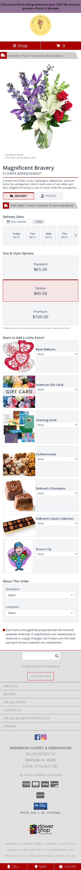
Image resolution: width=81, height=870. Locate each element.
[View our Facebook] (37, 739)
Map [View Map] (40, 866)
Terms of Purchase (41, 855)
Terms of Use (67, 855)
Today (38, 221)
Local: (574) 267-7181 (40, 766)
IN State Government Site (55, 849)
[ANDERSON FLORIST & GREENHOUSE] (40, 36)
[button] (40, 806)
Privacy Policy (15, 855)
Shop (20, 45)
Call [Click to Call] (13, 866)
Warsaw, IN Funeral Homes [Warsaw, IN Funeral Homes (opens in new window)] (24, 843)
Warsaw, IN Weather (21, 849)
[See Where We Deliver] (40, 676)
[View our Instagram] (44, 739)
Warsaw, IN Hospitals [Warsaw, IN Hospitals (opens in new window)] (60, 843)
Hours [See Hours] (67, 866)
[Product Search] (41, 656)
